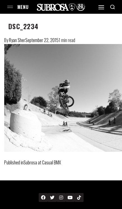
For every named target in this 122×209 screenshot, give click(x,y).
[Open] (101, 7)
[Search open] (112, 7)
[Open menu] (10, 7)
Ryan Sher (17, 40)
